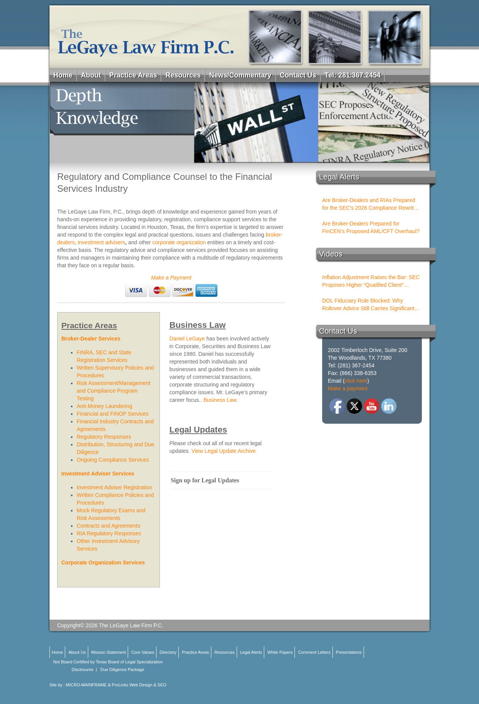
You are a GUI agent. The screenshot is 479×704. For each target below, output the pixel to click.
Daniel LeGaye (187, 339)
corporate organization (179, 242)
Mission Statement (108, 652)
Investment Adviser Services (97, 473)
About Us (77, 652)
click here (356, 381)
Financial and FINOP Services (112, 414)
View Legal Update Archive (223, 451)
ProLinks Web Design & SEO (139, 685)
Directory (168, 652)
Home (62, 75)
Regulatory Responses (104, 437)
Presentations (349, 652)
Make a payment (348, 388)
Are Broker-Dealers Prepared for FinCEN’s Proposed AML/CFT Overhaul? (371, 227)
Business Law (219, 400)
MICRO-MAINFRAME (86, 685)
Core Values (142, 652)
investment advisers (100, 242)
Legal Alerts (251, 652)
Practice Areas (133, 75)
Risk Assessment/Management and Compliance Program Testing (113, 390)
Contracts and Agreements (108, 526)
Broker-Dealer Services (90, 339)
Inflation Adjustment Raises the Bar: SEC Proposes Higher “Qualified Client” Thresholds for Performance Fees (371, 281)
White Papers (280, 652)
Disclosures (83, 669)
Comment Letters (314, 652)
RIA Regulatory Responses (109, 533)
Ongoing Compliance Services (113, 460)
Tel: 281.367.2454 (353, 75)
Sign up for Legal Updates (205, 480)
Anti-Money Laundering (104, 406)
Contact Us (298, 75)
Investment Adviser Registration (114, 487)
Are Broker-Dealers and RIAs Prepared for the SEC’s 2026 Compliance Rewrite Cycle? (369, 204)
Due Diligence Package (122, 669)
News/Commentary (240, 75)
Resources (183, 75)
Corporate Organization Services (103, 562)
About (91, 75)
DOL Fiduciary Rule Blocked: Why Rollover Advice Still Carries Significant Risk (368, 305)
